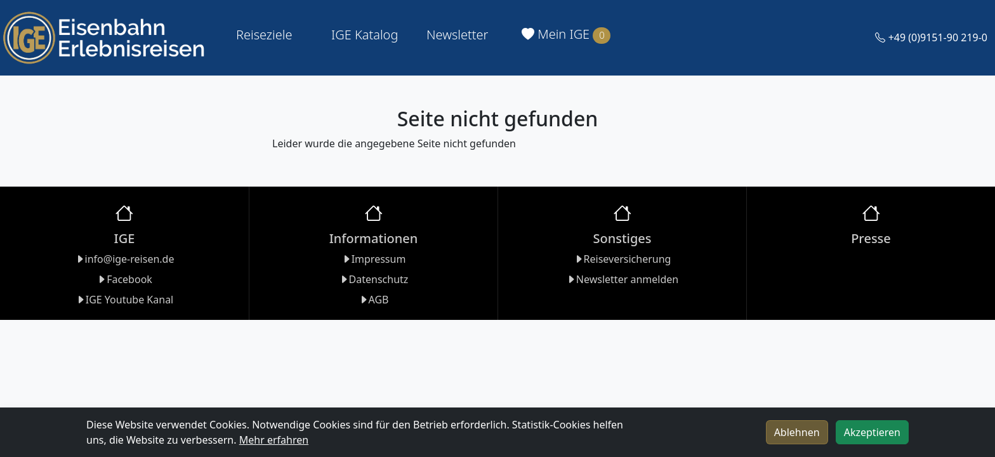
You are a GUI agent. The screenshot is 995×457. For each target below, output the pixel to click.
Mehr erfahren (273, 440)
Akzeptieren (872, 432)
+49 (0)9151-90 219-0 (931, 37)
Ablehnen (797, 432)
